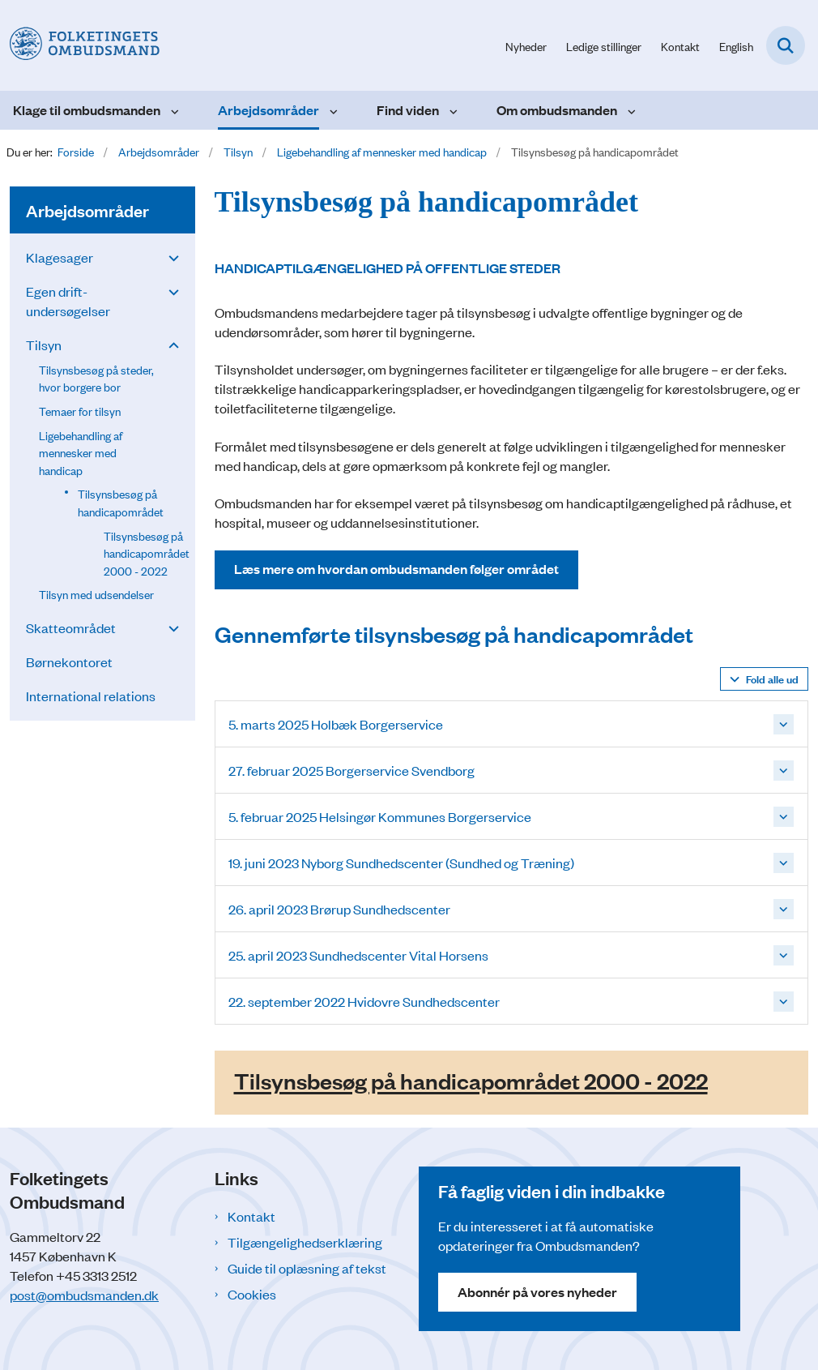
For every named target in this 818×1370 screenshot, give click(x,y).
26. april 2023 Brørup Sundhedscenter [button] (339, 909)
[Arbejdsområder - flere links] (332, 110)
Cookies (252, 1294)
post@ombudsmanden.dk (84, 1295)
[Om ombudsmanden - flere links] (630, 110)
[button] (169, 257)
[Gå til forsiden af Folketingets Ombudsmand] (80, 45)
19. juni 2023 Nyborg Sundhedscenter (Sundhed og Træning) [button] (401, 862)
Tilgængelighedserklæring (305, 1242)
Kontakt (251, 1216)
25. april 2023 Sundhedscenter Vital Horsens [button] (358, 955)
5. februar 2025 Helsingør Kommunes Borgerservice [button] (379, 816)
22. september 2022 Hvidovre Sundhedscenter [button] (364, 1001)
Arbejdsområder (268, 110)
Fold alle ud (772, 678)
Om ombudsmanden (556, 110)
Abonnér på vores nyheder (537, 1291)
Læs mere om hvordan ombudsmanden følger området (396, 568)
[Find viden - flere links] (451, 110)
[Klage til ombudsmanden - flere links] (173, 110)
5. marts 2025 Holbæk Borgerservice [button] (335, 724)
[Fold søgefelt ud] (785, 45)
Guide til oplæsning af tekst (307, 1268)
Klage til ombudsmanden (86, 110)
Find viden (408, 110)
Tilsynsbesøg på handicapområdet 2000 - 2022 (471, 1081)
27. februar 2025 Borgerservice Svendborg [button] (351, 770)
